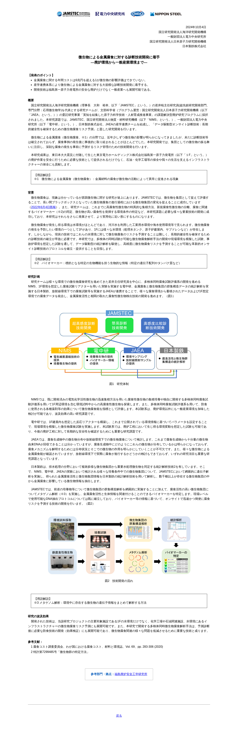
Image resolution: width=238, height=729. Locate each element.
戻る (119, 715)
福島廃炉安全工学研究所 (131, 674)
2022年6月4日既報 (43, 207)
